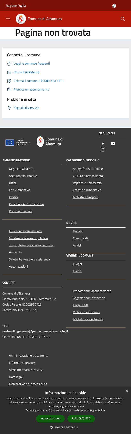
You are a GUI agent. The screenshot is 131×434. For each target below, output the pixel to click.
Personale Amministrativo (26, 204)
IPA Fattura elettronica (88, 319)
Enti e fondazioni (20, 189)
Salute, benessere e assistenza (29, 259)
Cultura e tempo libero (88, 175)
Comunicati (80, 238)
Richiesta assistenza (86, 312)
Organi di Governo (21, 168)
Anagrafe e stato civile (88, 168)
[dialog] (65, 410)
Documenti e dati (20, 211)
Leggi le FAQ (81, 305)
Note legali (16, 376)
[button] (65, 427)
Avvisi (77, 245)
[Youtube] (113, 144)
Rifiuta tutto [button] (81, 418)
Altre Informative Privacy (26, 369)
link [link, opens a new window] (103, 410)
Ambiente (15, 252)
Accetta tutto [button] (50, 418)
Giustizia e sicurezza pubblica (28, 238)
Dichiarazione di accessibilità (28, 383)
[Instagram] (103, 149)
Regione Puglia (16, 5)
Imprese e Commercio (87, 182)
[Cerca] (122, 19)
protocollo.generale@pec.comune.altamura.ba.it (35, 331)
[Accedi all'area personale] (114, 5)
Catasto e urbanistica (87, 189)
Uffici (12, 182)
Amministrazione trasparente (28, 355)
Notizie (77, 231)
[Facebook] (103, 144)
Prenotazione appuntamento (92, 290)
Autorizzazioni (18, 266)
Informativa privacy (22, 362)
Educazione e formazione (25, 231)
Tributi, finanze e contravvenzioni (31, 245)
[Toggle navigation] (7, 18)
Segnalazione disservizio (89, 297)
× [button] (126, 391)
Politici (13, 197)
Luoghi (77, 263)
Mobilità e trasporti (85, 197)
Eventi (77, 271)
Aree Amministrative (23, 175)
